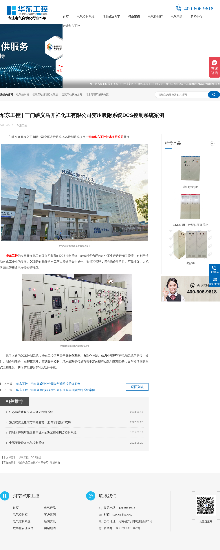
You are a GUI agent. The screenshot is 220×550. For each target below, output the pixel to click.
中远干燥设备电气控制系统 (26, 442)
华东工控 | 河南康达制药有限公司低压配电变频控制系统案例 (55, 390)
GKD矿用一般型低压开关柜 (191, 224)
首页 (66, 16)
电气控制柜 (155, 16)
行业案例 (134, 16)
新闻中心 (196, 16)
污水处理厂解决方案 (97, 94)
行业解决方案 (111, 16)
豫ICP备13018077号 (128, 528)
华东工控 (12, 255)
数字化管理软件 (23, 528)
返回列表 (137, 387)
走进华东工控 (71, 25)
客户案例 (50, 514)
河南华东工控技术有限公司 (106, 136)
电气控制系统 (85, 16)
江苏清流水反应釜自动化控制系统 (31, 412)
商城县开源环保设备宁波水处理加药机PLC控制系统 (42, 432)
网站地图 (50, 528)
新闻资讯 (50, 521)
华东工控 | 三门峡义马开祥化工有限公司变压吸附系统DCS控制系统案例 (179, 83)
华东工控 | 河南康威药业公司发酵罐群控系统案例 (48, 383)
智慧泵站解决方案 (72, 94)
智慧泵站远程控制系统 (45, 94)
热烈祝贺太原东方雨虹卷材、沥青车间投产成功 (40, 422)
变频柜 (190, 263)
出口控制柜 (190, 187)
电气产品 (176, 16)
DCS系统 (36, 457)
